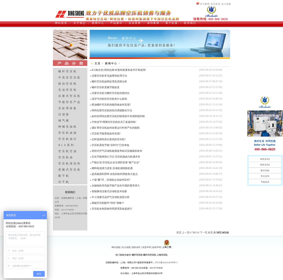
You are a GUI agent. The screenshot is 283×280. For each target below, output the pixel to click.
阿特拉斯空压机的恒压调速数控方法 (112, 110)
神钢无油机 (67, 126)
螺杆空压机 (67, 71)
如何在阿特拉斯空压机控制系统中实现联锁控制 (118, 116)
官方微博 (202, 4)
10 (198, 232)
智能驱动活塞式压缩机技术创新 (109, 191)
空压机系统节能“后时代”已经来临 (110, 145)
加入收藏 (226, 4)
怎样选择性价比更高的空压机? (109, 139)
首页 (178, 232)
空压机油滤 (67, 132)
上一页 (186, 232)
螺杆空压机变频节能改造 (105, 87)
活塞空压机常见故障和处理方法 (109, 75)
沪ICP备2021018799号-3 (166, 262)
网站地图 (116, 247)
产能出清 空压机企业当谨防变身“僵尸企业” (116, 162)
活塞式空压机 (69, 95)
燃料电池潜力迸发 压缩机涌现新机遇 (112, 168)
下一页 (203, 232)
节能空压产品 (69, 102)
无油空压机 (67, 89)
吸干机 (64, 175)
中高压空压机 (69, 77)
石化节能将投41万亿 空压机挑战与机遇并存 (116, 156)
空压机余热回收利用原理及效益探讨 (112, 208)
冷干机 (64, 181)
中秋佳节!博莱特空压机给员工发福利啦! (114, 122)
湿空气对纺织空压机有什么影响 (109, 99)
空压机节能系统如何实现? (106, 133)
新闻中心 (111, 63)
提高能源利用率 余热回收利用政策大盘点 (115, 174)
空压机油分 (67, 138)
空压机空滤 (67, 151)
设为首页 (215, 4)
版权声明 (156, 247)
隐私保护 (136, 247)
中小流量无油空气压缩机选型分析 (111, 197)
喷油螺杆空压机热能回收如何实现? (111, 104)
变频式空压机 (69, 169)
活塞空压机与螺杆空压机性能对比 (111, 93)
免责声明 (146, 247)
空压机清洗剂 (69, 163)
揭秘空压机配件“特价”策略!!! (108, 203)
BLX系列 (66, 145)
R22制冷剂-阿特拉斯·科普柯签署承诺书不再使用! (119, 70)
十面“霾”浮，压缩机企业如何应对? (111, 179)
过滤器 (64, 114)
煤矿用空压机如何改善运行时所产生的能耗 (116, 127)
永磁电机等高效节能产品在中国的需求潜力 (116, 185)
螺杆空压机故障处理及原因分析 (109, 81)
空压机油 (65, 157)
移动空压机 (67, 83)
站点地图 (126, 247)
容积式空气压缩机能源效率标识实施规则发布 (117, 151)
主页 (98, 63)
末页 (210, 232)
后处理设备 (67, 108)
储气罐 (64, 120)
